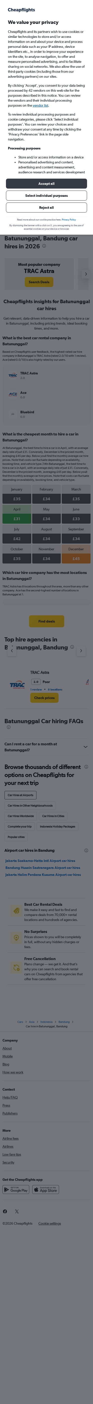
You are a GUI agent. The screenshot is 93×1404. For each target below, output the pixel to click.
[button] (46, 184)
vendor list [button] (40, 105)
